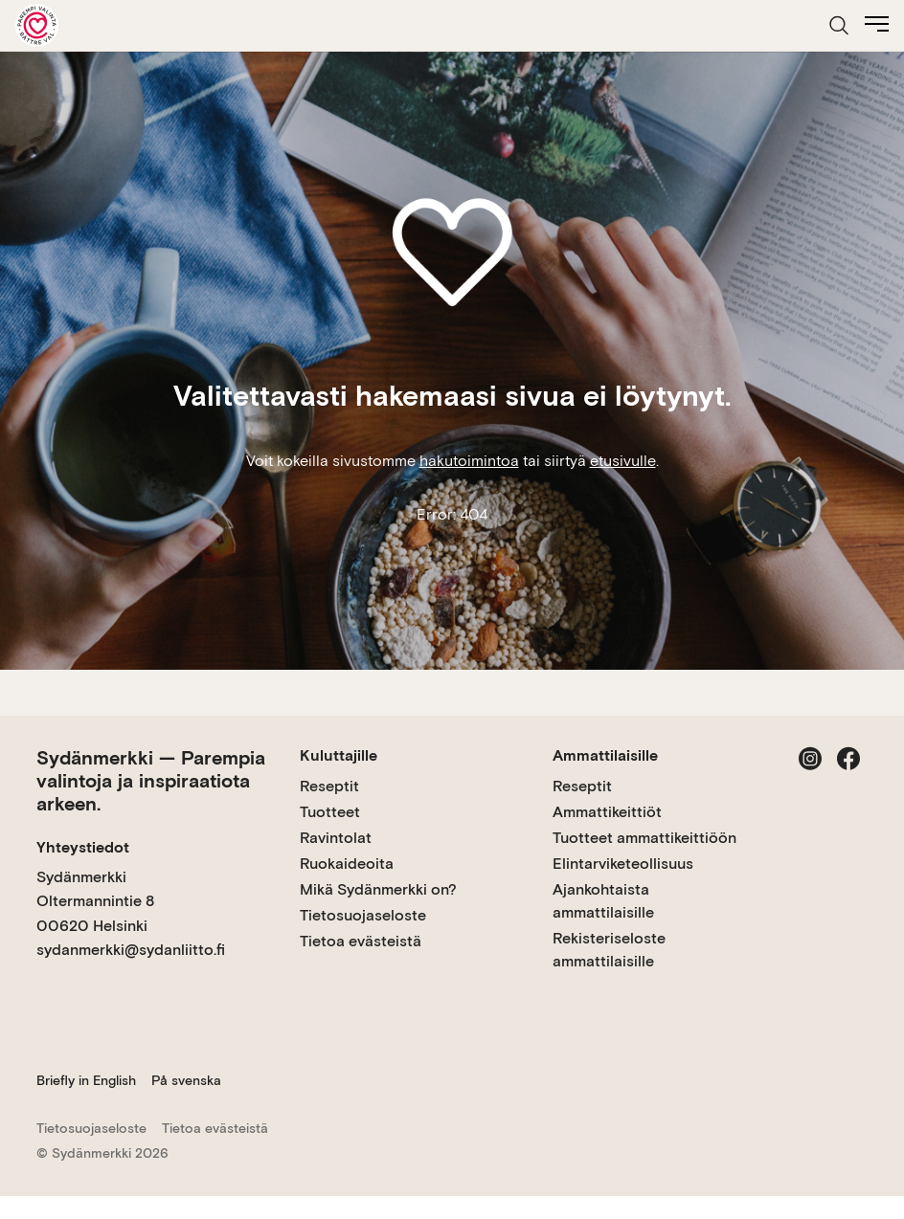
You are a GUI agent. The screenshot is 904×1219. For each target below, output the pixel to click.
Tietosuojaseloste (363, 915)
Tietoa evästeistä (360, 941)
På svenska (186, 1080)
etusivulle (623, 461)
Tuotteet (330, 812)
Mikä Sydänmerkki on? (378, 889)
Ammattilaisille (605, 755)
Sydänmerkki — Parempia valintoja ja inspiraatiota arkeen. (150, 780)
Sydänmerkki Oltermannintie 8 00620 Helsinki (95, 901)
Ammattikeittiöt (607, 812)
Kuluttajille (338, 755)
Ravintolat (336, 838)
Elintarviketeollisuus (623, 863)
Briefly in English (86, 1080)
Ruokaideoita (347, 863)
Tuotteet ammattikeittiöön (644, 838)
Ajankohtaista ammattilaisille (603, 900)
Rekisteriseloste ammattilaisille (609, 949)
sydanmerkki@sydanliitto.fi (130, 950)
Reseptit (329, 786)
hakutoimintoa (469, 461)
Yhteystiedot (82, 847)
